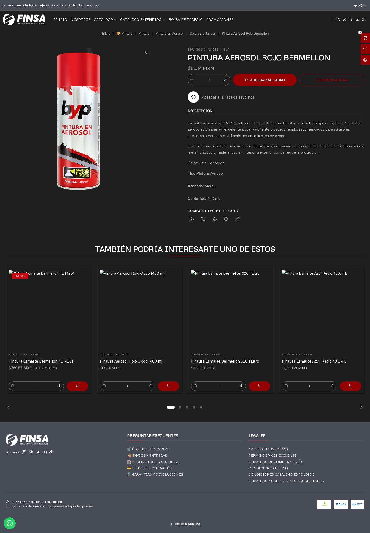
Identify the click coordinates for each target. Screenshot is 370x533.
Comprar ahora (332, 80)
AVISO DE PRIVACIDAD (268, 449)
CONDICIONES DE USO (268, 468)
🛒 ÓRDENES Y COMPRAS (148, 449)
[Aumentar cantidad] (226, 80)
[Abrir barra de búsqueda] (365, 49)
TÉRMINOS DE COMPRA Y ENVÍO (276, 462)
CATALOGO (105, 19)
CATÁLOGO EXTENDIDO (142, 19)
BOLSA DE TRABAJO (186, 19)
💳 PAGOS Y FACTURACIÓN (149, 468)
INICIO (60, 19)
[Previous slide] (9, 407)
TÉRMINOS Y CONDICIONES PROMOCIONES (286, 481)
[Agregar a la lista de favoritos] (221, 97)
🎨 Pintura (124, 33)
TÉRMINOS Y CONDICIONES (272, 455)
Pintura (143, 33)
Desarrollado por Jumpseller (72, 506)
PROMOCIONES (219, 19)
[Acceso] (365, 60)
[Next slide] (360, 407)
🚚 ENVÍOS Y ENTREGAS (147, 455)
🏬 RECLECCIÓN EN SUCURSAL (153, 462)
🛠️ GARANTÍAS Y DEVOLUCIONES (155, 474)
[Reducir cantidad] (192, 80)
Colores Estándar (202, 33)
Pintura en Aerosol (169, 33)
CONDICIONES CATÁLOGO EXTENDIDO (282, 474)
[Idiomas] (360, 5)
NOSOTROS (80, 19)
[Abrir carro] (365, 38)
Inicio (106, 33)
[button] (171, 407)
